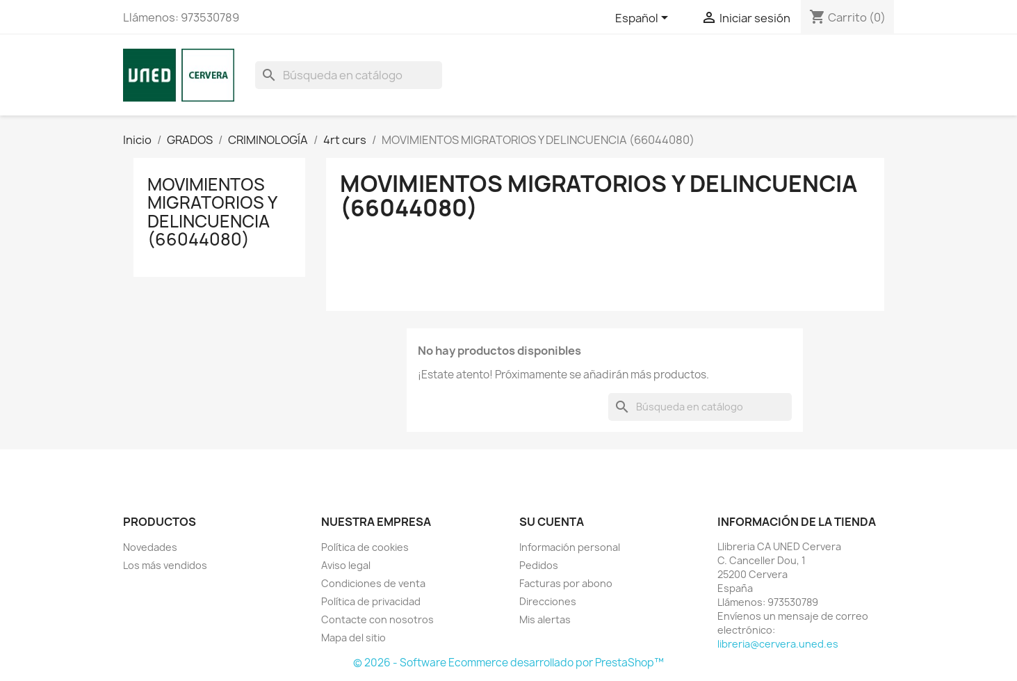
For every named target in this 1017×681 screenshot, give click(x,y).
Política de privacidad (371, 601)
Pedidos (538, 565)
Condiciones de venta (373, 583)
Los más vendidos (165, 565)
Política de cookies (365, 547)
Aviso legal (346, 565)
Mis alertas (545, 619)
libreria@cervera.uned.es (777, 643)
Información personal (569, 547)
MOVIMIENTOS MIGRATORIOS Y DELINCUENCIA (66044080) (212, 212)
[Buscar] (348, 75)
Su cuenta (551, 521)
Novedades (150, 547)
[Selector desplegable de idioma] (644, 18)
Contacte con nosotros (377, 619)
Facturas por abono (565, 583)
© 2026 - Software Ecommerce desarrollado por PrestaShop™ (508, 662)
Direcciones (547, 601)
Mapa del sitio (353, 637)
